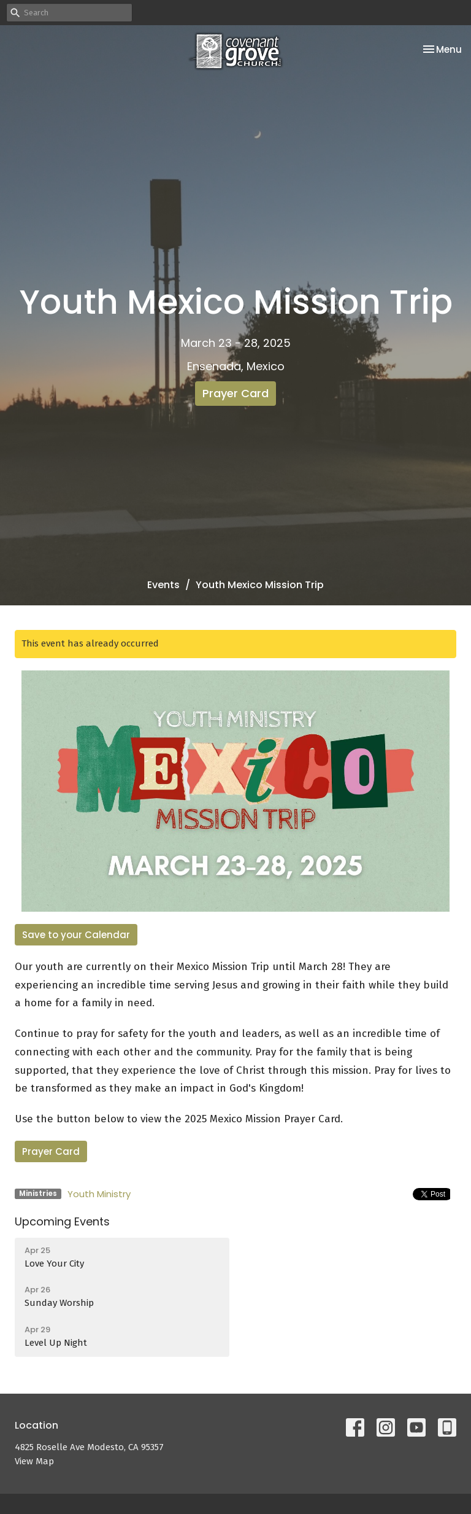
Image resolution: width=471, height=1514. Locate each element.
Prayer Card (235, 393)
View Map (34, 1461)
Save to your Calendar (76, 934)
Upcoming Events (62, 1221)
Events (163, 585)
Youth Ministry (99, 1193)
